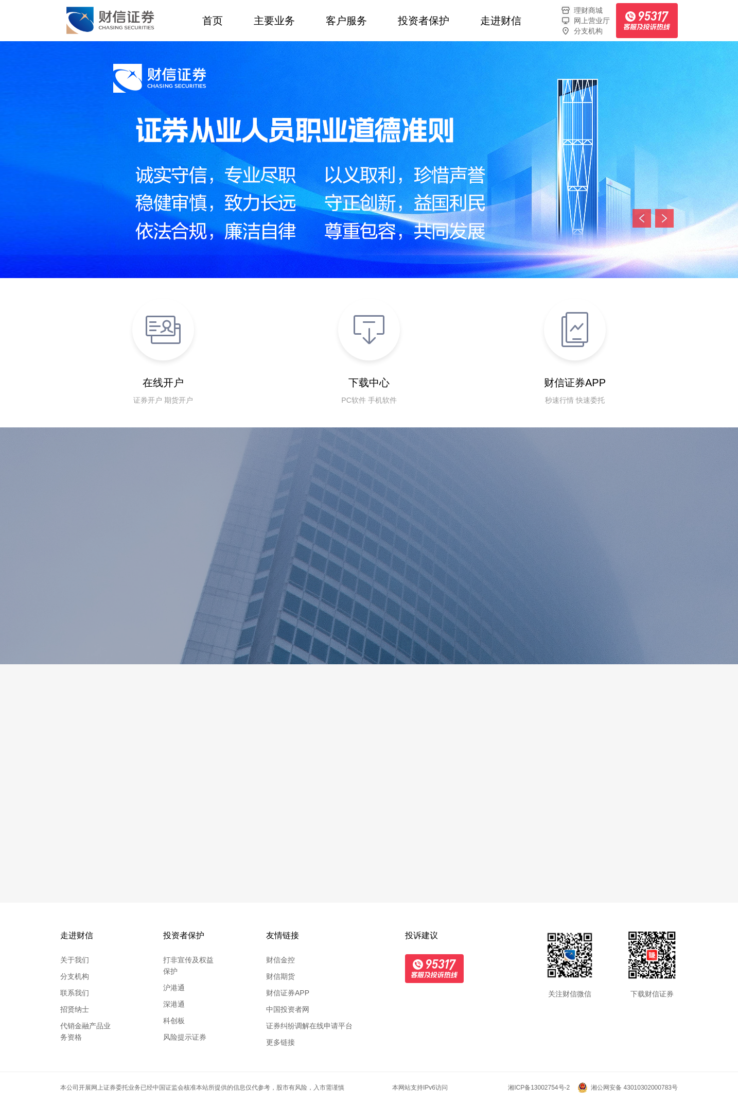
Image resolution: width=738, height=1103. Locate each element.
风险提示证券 (184, 1037)
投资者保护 (423, 20)
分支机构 (581, 31)
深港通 (174, 1004)
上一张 (641, 218)
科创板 (174, 1020)
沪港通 (174, 988)
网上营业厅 (585, 20)
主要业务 (274, 20)
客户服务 (346, 20)
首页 (212, 20)
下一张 (664, 218)
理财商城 (581, 10)
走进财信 (500, 20)
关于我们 (74, 960)
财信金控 (280, 960)
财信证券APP (287, 993)
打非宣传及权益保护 (188, 965)
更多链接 (280, 1042)
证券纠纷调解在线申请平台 (309, 1026)
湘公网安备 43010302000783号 (634, 1087)
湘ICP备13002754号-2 (539, 1087)
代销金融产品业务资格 (85, 1031)
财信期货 (280, 976)
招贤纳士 (74, 1009)
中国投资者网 (287, 1009)
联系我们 (74, 993)
